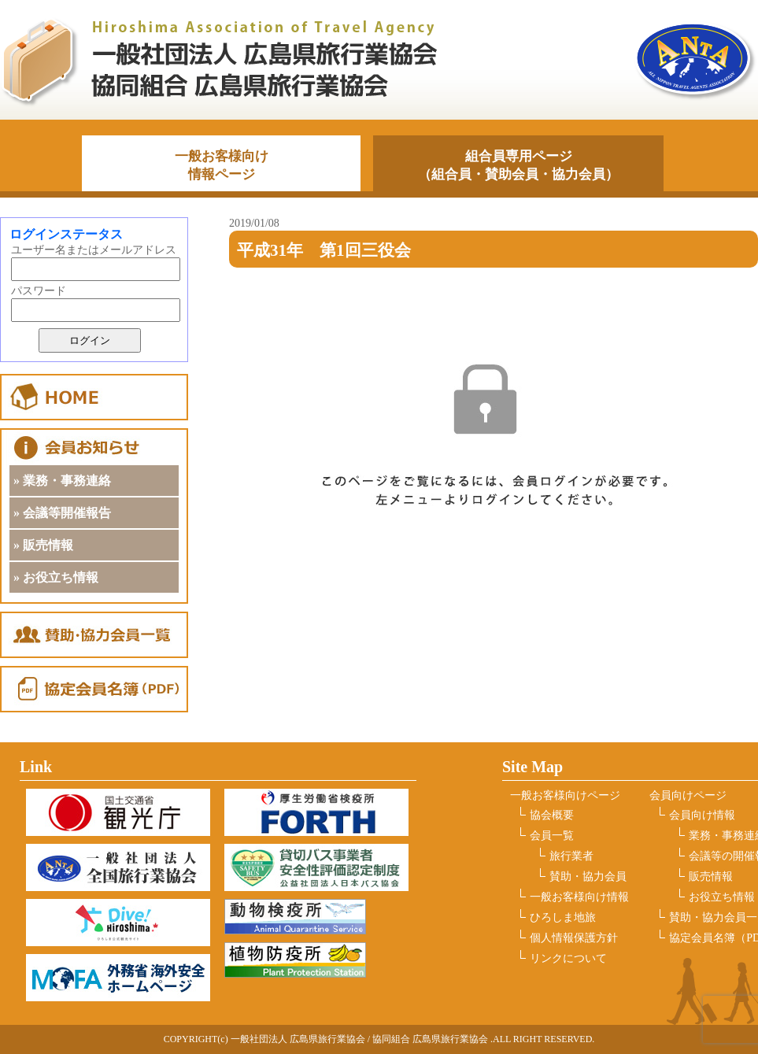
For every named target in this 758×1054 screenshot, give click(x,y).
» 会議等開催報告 (62, 513)
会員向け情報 (702, 815)
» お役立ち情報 (55, 577)
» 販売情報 (43, 545)
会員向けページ (688, 795)
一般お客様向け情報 (579, 897)
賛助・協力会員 (588, 876)
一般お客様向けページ (565, 795)
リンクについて (568, 958)
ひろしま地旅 (563, 917)
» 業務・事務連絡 (62, 480)
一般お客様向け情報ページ (221, 165)
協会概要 (552, 815)
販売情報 (711, 876)
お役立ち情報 (722, 897)
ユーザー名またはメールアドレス (93, 250)
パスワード (38, 291)
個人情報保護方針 (574, 938)
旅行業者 (571, 856)
